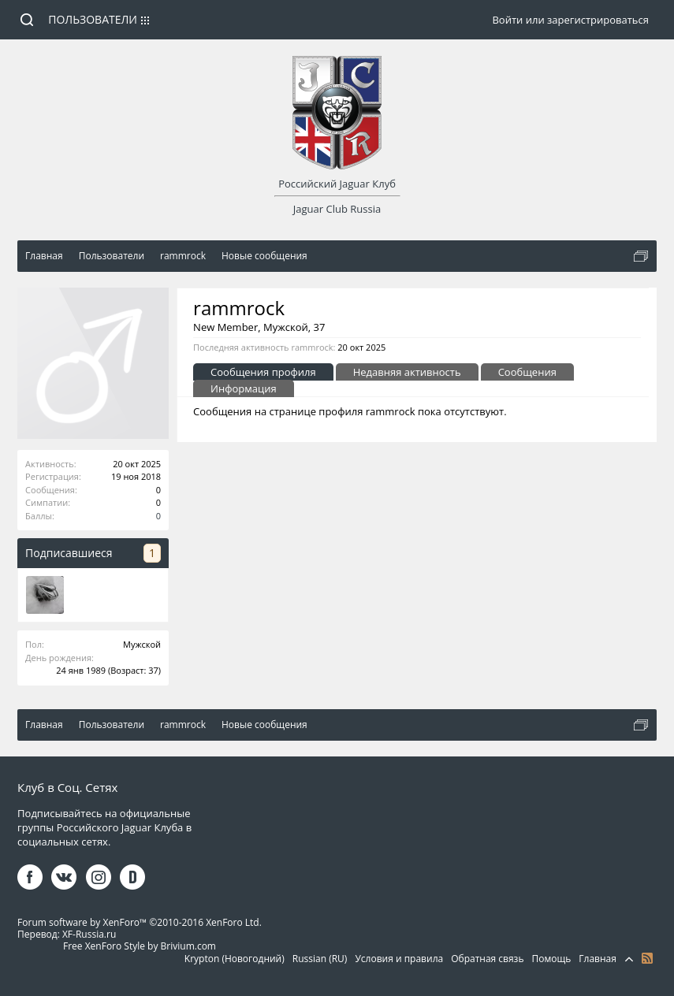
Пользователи (92, 19)
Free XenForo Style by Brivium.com (139, 946)
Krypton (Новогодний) (234, 958)
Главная (597, 958)
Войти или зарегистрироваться (570, 20)
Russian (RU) (320, 958)
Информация (243, 388)
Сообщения (527, 372)
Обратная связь (487, 958)
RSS (647, 958)
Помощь (552, 958)
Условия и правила (399, 958)
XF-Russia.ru (89, 934)
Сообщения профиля (263, 372)
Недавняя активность (407, 372)
